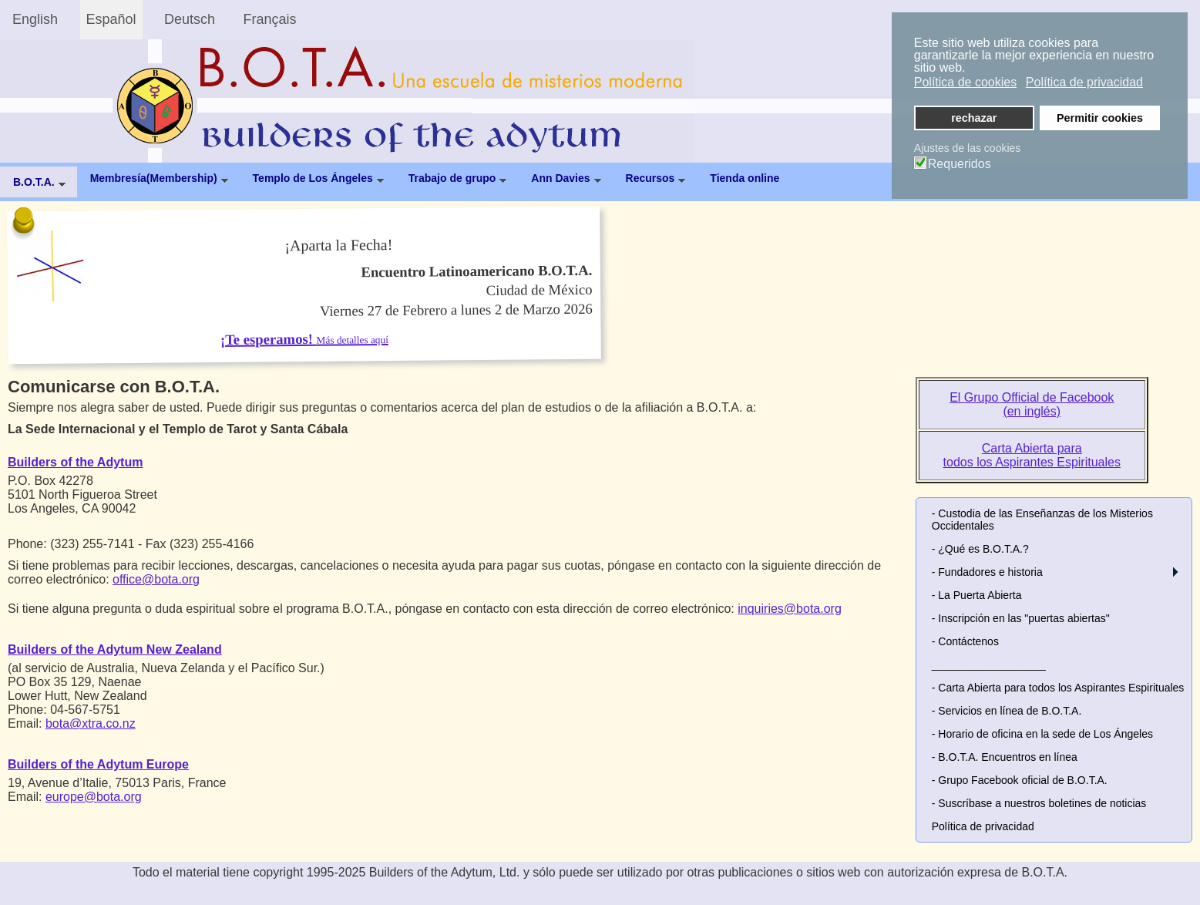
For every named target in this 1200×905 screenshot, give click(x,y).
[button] (1175, 572)
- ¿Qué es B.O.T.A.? (980, 549)
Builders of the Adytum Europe (98, 764)
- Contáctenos (965, 641)
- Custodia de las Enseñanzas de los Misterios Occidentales (1042, 519)
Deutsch (189, 19)
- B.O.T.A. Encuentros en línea (1004, 757)
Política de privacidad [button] (1084, 82)
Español (111, 19)
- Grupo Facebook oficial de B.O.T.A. (1020, 780)
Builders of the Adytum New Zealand (115, 649)
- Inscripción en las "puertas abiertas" (1021, 618)
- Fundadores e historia (987, 572)
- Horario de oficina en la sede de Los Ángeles (1042, 734)
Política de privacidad (983, 826)
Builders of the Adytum (75, 462)
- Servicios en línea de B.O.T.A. (1007, 711)
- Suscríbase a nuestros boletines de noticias (1039, 803)
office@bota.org (156, 579)
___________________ (989, 664)
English (35, 19)
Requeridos (959, 164)
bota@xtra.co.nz (90, 723)
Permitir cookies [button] (1100, 118)
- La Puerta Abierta (977, 595)
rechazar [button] (974, 118)
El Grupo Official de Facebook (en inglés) (1032, 404)
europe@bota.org (93, 796)
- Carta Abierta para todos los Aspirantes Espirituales (1058, 687)
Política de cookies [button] (965, 82)
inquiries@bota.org (790, 608)
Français (270, 19)
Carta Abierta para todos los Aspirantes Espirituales (1032, 455)
